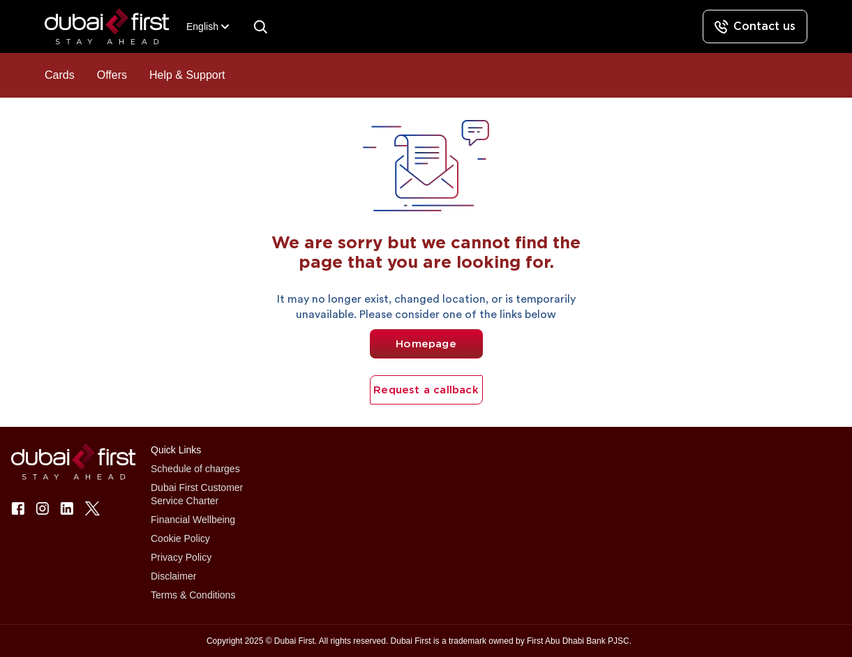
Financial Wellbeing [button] (193, 519)
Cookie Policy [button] (180, 538)
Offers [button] (112, 75)
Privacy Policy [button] (181, 557)
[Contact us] (755, 26)
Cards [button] (60, 75)
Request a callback (426, 390)
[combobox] (202, 26)
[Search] (260, 26)
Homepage (426, 344)
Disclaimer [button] (173, 576)
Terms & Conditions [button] (193, 595)
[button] (115, 26)
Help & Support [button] (187, 75)
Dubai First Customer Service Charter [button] (197, 494)
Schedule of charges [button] (195, 468)
